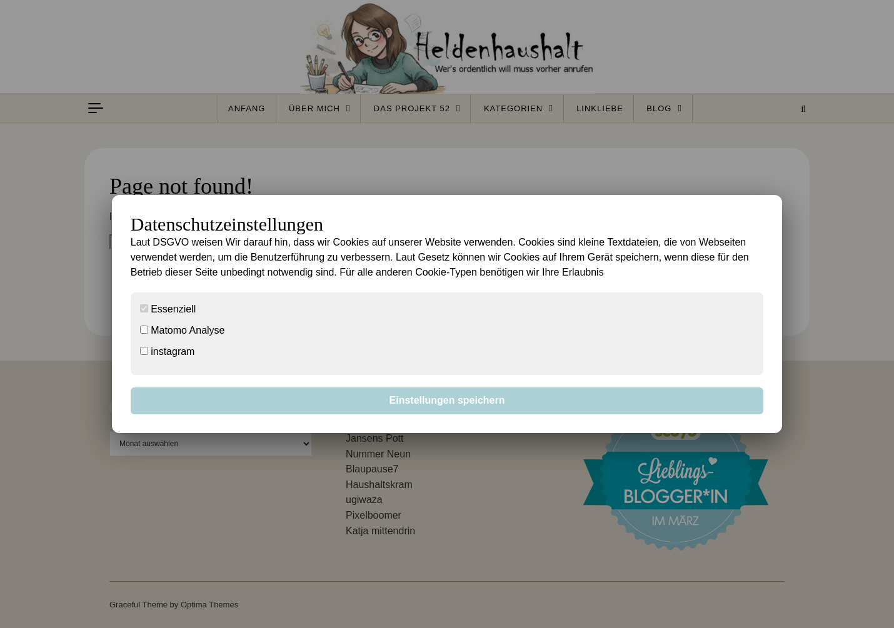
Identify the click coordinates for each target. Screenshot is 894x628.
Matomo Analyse (182, 330)
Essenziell (168, 309)
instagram (167, 351)
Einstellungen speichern (447, 400)
